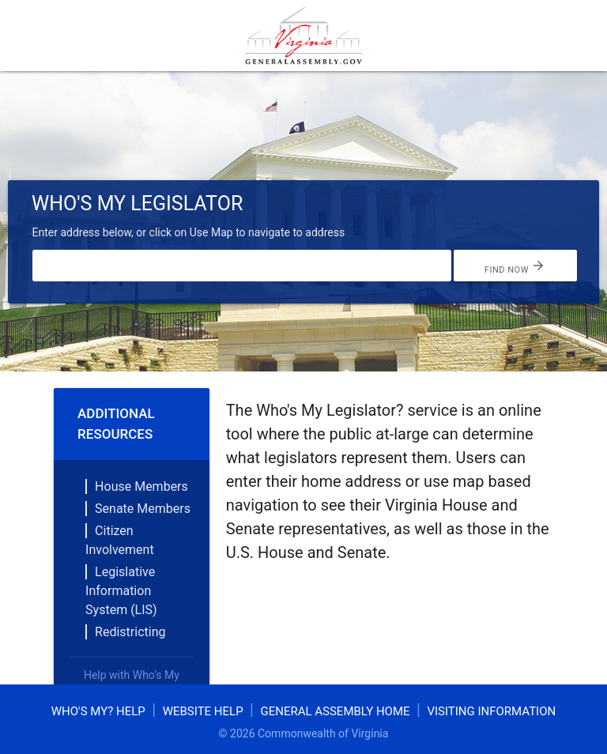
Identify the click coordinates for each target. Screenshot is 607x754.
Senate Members (142, 508)
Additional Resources (116, 423)
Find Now (514, 265)
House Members (141, 486)
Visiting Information (491, 711)
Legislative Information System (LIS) (121, 590)
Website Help (203, 711)
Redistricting (130, 631)
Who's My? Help (98, 711)
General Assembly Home (334, 711)
